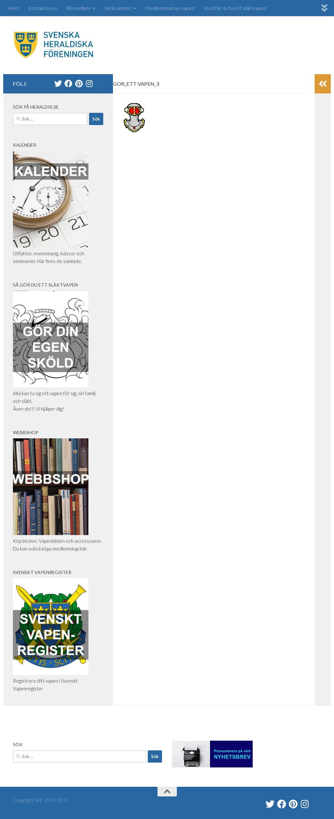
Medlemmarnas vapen (170, 8)
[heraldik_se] (89, 83)
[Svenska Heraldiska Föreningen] (68, 83)
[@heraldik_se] (58, 83)
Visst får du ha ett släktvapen (235, 8)
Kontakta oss (42, 8)
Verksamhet (118, 8)
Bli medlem (78, 8)
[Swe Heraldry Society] (79, 83)
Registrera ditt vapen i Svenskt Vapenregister (50, 680)
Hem (13, 8)
